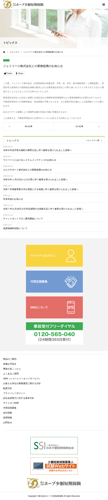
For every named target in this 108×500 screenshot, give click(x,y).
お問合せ (7, 422)
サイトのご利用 (11, 403)
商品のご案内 (9, 359)
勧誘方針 (7, 388)
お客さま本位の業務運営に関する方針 (22, 383)
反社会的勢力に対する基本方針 (18, 398)
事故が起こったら (12, 368)
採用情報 (7, 417)
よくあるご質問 (11, 373)
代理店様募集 (9, 408)
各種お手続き (9, 364)
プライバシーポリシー (14, 393)
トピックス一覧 (92, 140)
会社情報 (7, 412)
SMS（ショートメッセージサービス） (22, 378)
